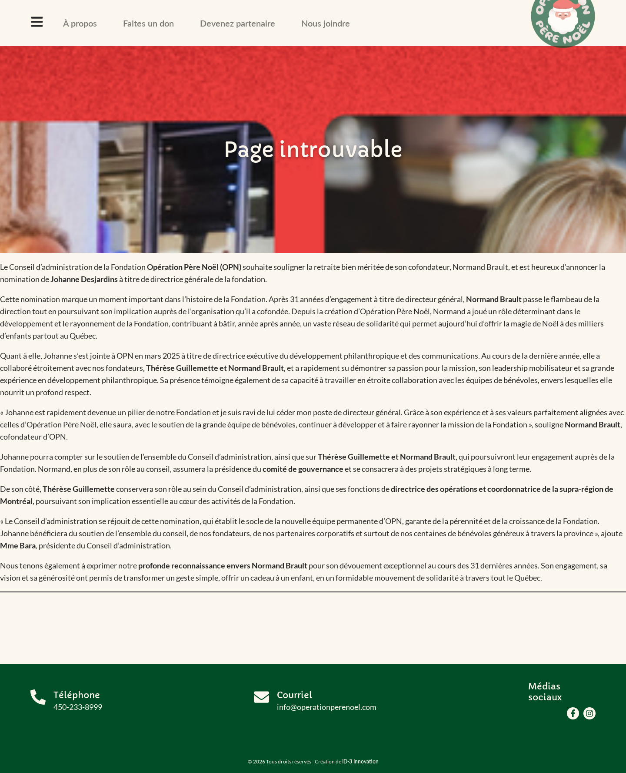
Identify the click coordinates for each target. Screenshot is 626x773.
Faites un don (148, 23)
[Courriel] (261, 697)
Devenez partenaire (237, 23)
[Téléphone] (38, 697)
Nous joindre (325, 23)
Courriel (294, 695)
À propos (80, 23)
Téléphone (76, 695)
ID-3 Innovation (360, 761)
